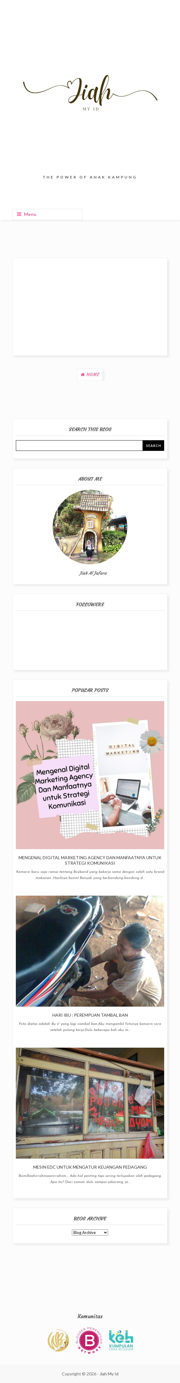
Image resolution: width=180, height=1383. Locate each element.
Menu (26, 214)
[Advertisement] (90, 306)
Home (92, 374)
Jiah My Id (109, 1373)
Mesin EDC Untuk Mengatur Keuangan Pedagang (90, 1167)
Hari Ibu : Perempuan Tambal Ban (90, 1015)
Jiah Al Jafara (93, 573)
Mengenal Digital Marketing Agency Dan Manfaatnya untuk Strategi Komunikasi (90, 860)
